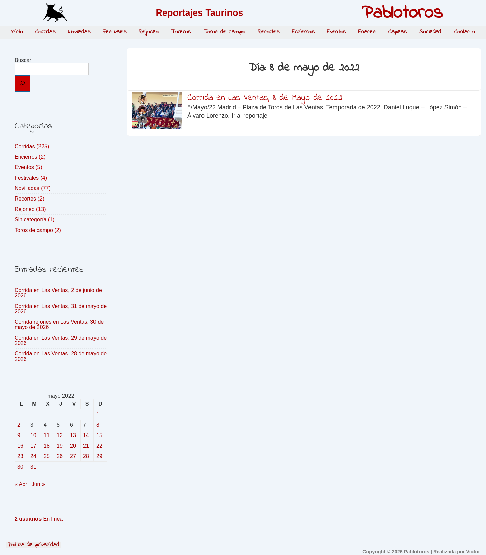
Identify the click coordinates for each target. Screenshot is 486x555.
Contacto (464, 32)
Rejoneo (148, 32)
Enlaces (367, 32)
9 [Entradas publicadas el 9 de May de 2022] (18, 435)
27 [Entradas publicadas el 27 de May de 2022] (73, 456)
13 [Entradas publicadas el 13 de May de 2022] (73, 435)
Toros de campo (224, 32)
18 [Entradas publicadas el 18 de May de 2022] (47, 446)
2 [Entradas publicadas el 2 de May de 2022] (18, 425)
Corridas (45, 32)
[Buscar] (22, 83)
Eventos (336, 32)
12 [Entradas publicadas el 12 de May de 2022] (60, 435)
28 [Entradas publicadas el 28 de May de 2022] (86, 456)
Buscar (23, 60)
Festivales (114, 32)
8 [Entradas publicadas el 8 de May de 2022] (97, 425)
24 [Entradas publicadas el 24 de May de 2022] (33, 456)
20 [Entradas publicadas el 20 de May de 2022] (73, 446)
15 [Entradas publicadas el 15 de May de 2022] (99, 435)
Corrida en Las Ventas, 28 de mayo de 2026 (61, 356)
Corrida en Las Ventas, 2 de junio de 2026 (58, 292)
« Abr (21, 484)
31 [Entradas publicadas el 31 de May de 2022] (33, 467)
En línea (39, 519)
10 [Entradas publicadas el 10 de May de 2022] (33, 435)
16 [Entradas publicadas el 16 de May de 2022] (20, 446)
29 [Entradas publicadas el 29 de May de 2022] (99, 456)
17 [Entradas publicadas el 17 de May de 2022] (33, 446)
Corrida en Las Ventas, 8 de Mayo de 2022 (265, 97)
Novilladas (79, 32)
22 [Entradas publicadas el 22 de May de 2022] (99, 446)
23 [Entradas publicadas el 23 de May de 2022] (20, 456)
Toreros (181, 32)
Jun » (38, 484)
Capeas (397, 32)
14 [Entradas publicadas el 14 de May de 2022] (86, 435)
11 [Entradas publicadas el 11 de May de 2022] (47, 435)
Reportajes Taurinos (199, 13)
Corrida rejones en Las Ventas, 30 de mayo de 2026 (59, 324)
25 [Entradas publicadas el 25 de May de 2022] (47, 456)
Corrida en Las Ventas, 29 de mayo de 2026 (61, 340)
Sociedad (430, 32)
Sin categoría (30, 219)
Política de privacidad (33, 545)
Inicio (17, 32)
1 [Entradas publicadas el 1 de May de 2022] (97, 414)
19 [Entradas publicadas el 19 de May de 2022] (60, 446)
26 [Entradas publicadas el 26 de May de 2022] (60, 456)
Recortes (268, 32)
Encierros (303, 32)
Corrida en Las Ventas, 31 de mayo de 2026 (61, 308)
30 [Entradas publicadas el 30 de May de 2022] (20, 467)
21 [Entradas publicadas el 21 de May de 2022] (86, 446)
